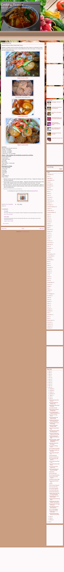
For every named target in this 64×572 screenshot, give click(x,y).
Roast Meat (49, 295)
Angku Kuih (49, 178)
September (51, 393)
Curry (48, 214)
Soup (48, 305)
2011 (49, 387)
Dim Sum (48, 221)
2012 (49, 385)
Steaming (48, 310)
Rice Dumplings (50, 293)
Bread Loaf (49, 189)
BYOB (48, 193)
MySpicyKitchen (34, 190)
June (50, 398)
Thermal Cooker (50, 320)
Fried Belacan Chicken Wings (54, 479)
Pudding (48, 286)
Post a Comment (6, 223)
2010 (49, 521)
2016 (49, 379)
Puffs (48, 288)
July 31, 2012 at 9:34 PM (8, 214)
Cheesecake (49, 197)
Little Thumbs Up (50, 254)
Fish (48, 238)
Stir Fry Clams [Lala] (53, 473)
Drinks (48, 223)
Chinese (48, 202)
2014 (49, 382)
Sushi (48, 312)
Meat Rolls (49, 257)
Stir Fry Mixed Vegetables (53, 488)
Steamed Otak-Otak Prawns (54, 491)
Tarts (48, 316)
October (51, 392)
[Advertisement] (10, 52)
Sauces (48, 299)
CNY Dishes (49, 204)
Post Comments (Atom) (25, 231)
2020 (49, 372)
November (51, 390)
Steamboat (49, 308)
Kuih (48, 252)
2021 (49, 371)
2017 (49, 377)
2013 (49, 384)
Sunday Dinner (51, 471)
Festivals (48, 235)
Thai (48, 318)
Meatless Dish (49, 259)
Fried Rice (49, 240)
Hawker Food (49, 242)
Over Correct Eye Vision (53, 486)
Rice (48, 291)
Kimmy (5, 216)
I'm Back (50, 483)
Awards (48, 182)
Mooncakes (49, 267)
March (51, 518)
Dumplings (49, 225)
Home (23, 228)
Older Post (41, 228)
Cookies (48, 208)
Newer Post (4, 228)
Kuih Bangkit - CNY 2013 (56, 102)
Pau (47, 274)
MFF (48, 261)
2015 (49, 380)
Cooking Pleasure (12, 4)
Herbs (48, 246)
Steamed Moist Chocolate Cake (57, 138)
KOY (48, 250)
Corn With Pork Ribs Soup (53, 490)
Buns (48, 191)
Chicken (48, 199)
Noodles (48, 269)
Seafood (48, 301)
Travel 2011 (49, 322)
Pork (5, 205)
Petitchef (48, 276)
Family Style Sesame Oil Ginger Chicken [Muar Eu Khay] (54, 436)
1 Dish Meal (49, 174)
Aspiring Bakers (50, 180)
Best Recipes (49, 185)
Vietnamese (49, 327)
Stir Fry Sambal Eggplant (53, 509)
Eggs (48, 227)
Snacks (48, 303)
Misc (48, 263)
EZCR (48, 233)
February (51, 519)
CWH (48, 216)
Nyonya (48, 271)
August (51, 395)
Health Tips (49, 244)
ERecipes (48, 231)
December (51, 388)
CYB (48, 218)
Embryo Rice (49, 229)
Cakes (48, 195)
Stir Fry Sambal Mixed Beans (54, 475)
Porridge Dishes (50, 282)
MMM (48, 265)
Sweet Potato (49, 314)
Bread (48, 187)
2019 (49, 374)
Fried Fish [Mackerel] (53, 455)
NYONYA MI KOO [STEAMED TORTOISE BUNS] (56, 123)
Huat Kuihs (49, 248)
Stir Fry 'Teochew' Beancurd (54, 485)
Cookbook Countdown (51, 206)
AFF (48, 176)
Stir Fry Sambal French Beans (54, 448)
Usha (5, 211)
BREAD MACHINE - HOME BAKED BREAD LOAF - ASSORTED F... (54, 440)
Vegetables (49, 324)
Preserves (48, 284)
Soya (48, 307)
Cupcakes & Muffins (50, 212)
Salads (48, 297)
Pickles (48, 278)
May (50, 516)
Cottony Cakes (49, 210)
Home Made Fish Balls (53, 407)
